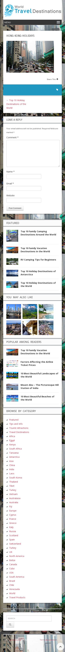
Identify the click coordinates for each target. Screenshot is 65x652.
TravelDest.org (14, 639)
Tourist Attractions (18, 427)
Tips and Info (16, 423)
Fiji (10, 506)
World (12, 593)
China (12, 465)
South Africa (15, 448)
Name (10, 171)
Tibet (11, 485)
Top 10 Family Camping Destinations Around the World (38, 233)
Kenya (12, 444)
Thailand (13, 481)
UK (10, 551)
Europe (12, 510)
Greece (12, 523)
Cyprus (12, 514)
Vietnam (13, 494)
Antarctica (14, 456)
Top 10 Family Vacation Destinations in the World (35, 250)
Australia (13, 502)
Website (10, 195)
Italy (11, 527)
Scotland (13, 535)
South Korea (15, 477)
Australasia (14, 498)
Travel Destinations (19, 432)
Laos (11, 473)
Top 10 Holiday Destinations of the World (16, 104)
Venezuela (14, 589)
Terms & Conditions (48, 639)
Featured (13, 419)
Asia (11, 461)
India (11, 469)
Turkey (12, 489)
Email (10, 183)
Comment (12, 137)
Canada (13, 564)
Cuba (11, 568)
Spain (12, 539)
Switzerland (15, 543)
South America (16, 576)
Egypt (12, 440)
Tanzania (14, 452)
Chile (11, 585)
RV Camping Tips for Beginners (38, 259)
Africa (12, 436)
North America (16, 556)
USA (11, 572)
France (12, 518)
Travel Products (17, 597)
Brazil (12, 580)
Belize (12, 560)
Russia (12, 531)
